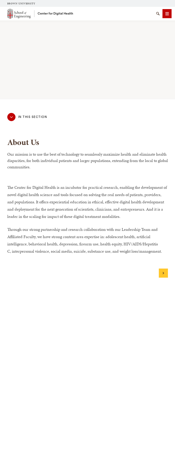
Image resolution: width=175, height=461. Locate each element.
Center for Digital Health (55, 13)
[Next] (163, 273)
